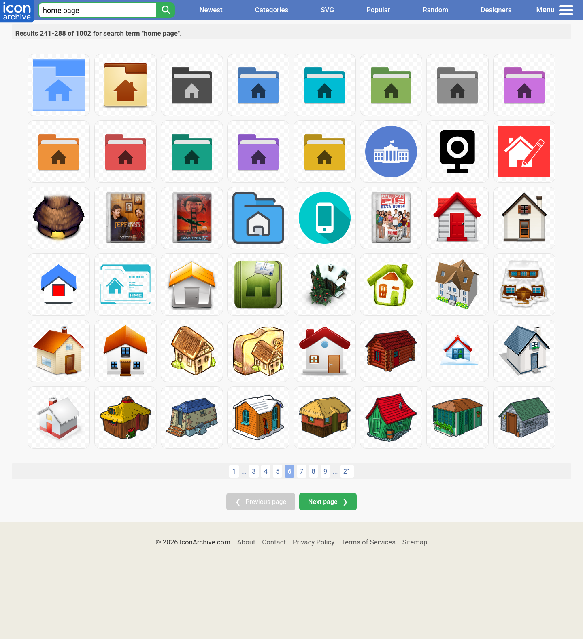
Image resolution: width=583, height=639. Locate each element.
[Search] (165, 10)
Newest (210, 10)
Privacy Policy (313, 542)
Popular (378, 10)
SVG (327, 10)
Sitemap (415, 542)
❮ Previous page (260, 502)
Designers (496, 10)
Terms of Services (368, 542)
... (244, 472)
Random (435, 10)
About (246, 542)
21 (347, 471)
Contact (274, 542)
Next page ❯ (327, 502)
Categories (272, 10)
